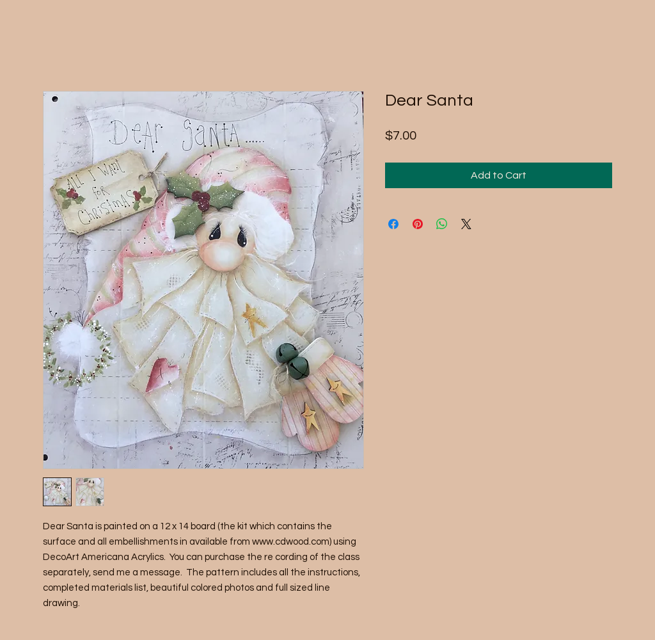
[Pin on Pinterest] (417, 224)
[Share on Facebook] (393, 224)
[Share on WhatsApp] (442, 224)
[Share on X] (466, 224)
